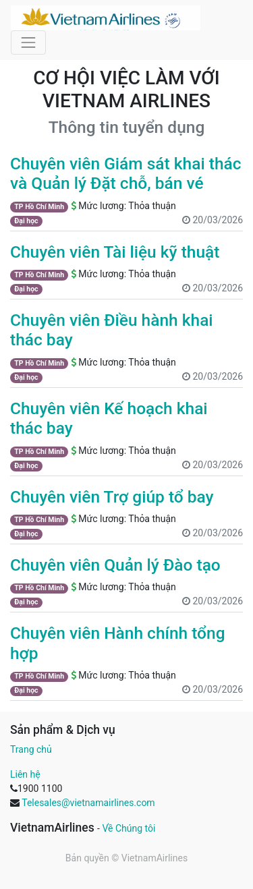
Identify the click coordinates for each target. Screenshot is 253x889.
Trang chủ (31, 749)
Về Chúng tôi (128, 828)
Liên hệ (25, 774)
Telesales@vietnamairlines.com (88, 802)
